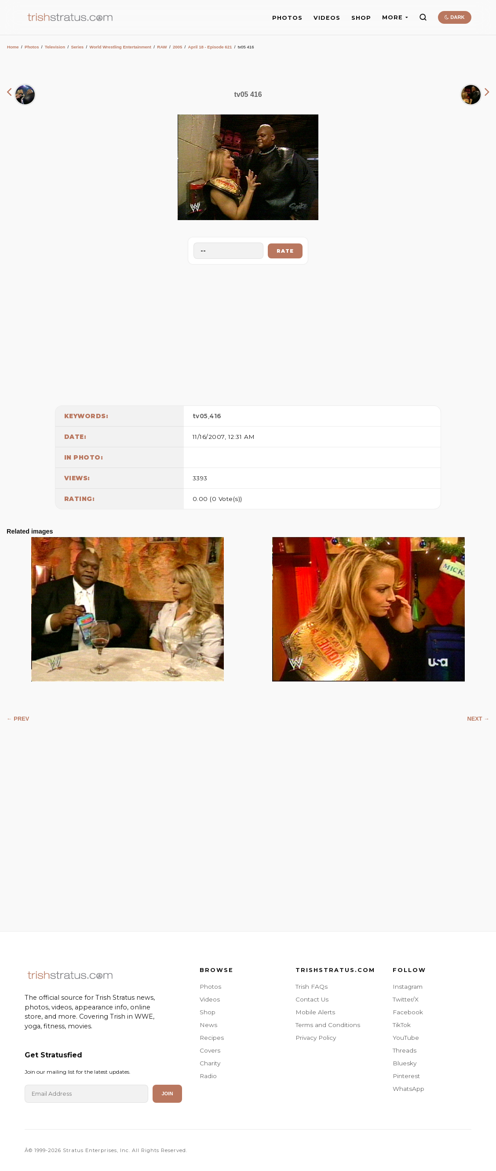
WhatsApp (408, 1088)
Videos (210, 999)
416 (215, 416)
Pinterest (406, 1075)
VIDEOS (327, 18)
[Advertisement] (248, 333)
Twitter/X (406, 999)
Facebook (408, 1012)
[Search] (423, 17)
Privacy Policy (315, 1037)
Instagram (408, 986)
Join (167, 1093)
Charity (210, 1063)
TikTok (402, 1024)
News (208, 1024)
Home (13, 46)
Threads (404, 1050)
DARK (454, 17)
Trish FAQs (311, 986)
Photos (32, 46)
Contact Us (311, 999)
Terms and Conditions (327, 1024)
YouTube (406, 1037)
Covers (210, 1050)
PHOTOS (287, 18)
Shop (207, 1012)
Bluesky (404, 1063)
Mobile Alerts (315, 1012)
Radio (208, 1075)
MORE (395, 17)
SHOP (361, 18)
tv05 (200, 416)
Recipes (212, 1037)
